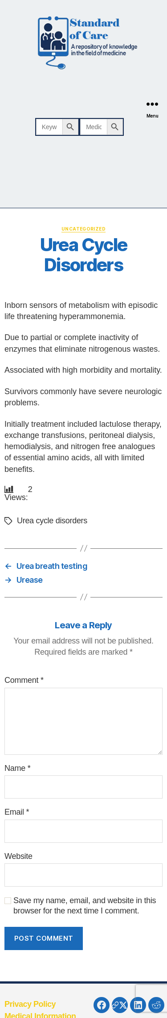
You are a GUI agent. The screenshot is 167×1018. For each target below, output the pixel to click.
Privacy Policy (30, 1004)
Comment (24, 680)
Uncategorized (83, 228)
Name (17, 768)
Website (18, 856)
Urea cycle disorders (52, 520)
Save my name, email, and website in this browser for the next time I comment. (84, 905)
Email (16, 812)
